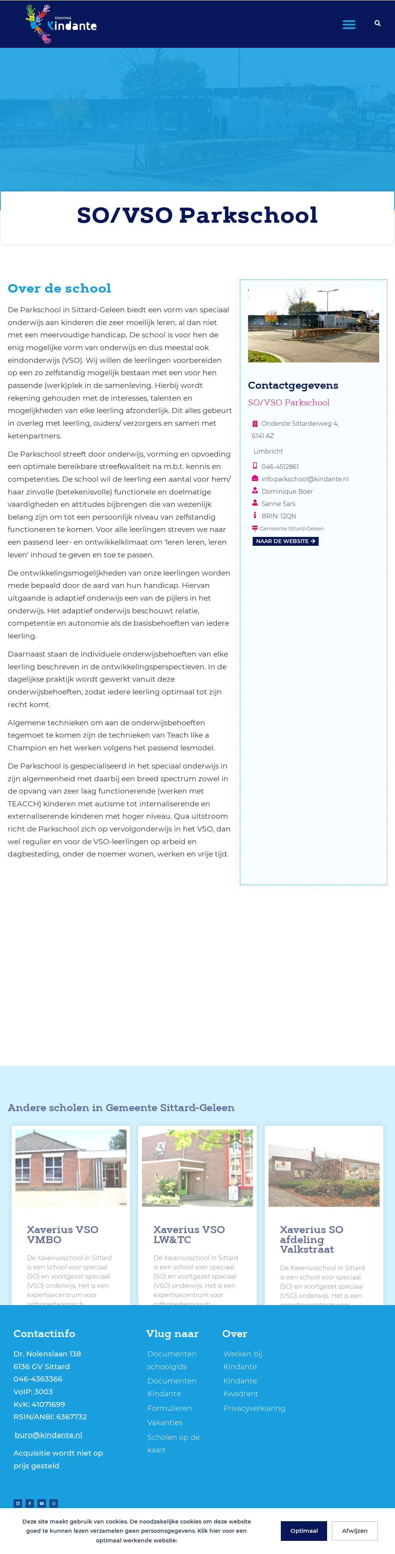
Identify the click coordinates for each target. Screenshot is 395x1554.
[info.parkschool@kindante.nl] (255, 478)
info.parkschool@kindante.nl (305, 479)
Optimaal (304, 1530)
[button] (349, 24)
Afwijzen (355, 1530)
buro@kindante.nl (48, 1434)
